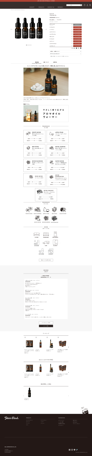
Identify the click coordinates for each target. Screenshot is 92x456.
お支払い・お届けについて (54, 51)
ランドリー (28, 423)
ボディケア (28, 421)
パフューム (42, 423)
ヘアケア (42, 421)
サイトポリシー (60, 425)
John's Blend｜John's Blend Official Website (11, 6)
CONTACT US (51, 7)
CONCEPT (31, 7)
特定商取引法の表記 (61, 423)
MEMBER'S (60, 7)
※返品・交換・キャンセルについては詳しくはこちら (59, 56)
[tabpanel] (29, 28)
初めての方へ (75, 420)
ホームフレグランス (29, 420)
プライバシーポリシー (76, 423)
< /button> (81, 5)
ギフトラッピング (61, 420)
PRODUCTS (41, 7)
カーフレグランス (43, 420)
